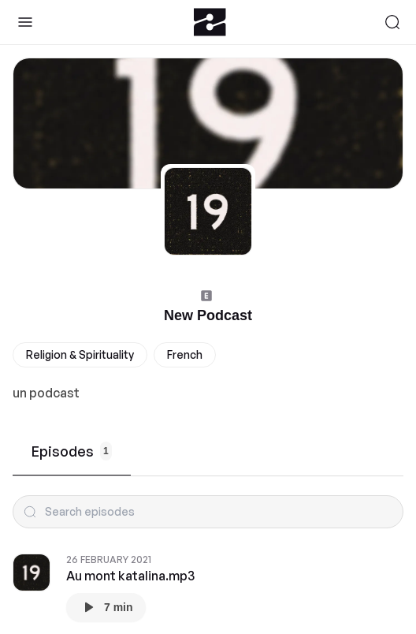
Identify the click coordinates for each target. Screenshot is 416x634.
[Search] (392, 22)
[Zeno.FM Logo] (210, 22)
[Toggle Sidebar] (25, 22)
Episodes (72, 451)
